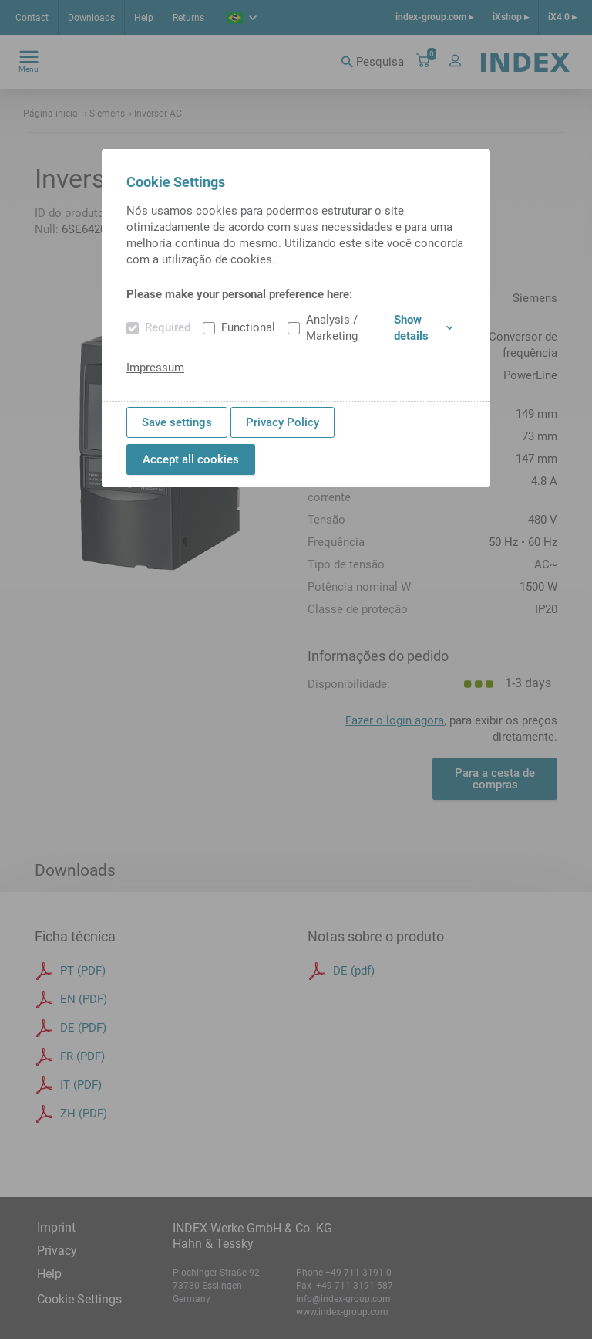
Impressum (155, 368)
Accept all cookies (191, 459)
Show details (423, 328)
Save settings (177, 422)
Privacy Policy (282, 422)
